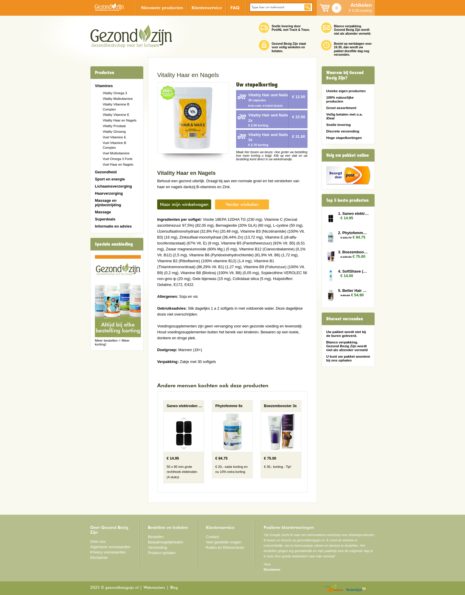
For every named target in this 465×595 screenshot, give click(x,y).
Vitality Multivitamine (118, 98)
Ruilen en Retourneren (225, 547)
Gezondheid (106, 172)
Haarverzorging (109, 193)
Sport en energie (110, 179)
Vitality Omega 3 (115, 93)
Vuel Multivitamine (116, 153)
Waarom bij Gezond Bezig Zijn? (345, 75)
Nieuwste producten (162, 7)
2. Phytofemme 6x (353, 233)
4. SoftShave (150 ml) (353, 271)
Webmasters (154, 588)
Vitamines (104, 86)
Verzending (157, 547)
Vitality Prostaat (114, 126)
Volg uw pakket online (347, 155)
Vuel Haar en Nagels (118, 164)
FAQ (235, 7)
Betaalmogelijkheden (165, 542)
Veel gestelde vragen (223, 542)
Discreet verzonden (344, 319)
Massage (103, 212)
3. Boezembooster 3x (353, 252)
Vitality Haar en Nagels (119, 120)
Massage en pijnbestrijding (108, 202)
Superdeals (105, 219)
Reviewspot (356, 589)
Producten (104, 72)
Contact (212, 537)
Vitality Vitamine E (116, 114)
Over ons (98, 541)
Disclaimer (99, 557)
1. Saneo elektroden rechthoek (353, 213)
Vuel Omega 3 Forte (118, 159)
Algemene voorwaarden (110, 547)
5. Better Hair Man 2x (353, 290)
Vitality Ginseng (114, 131)
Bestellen (156, 537)
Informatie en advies (113, 226)
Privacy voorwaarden (108, 552)
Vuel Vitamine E (114, 137)
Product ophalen (162, 553)
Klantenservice (207, 7)
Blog (174, 588)
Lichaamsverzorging (113, 186)
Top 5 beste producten (347, 200)
